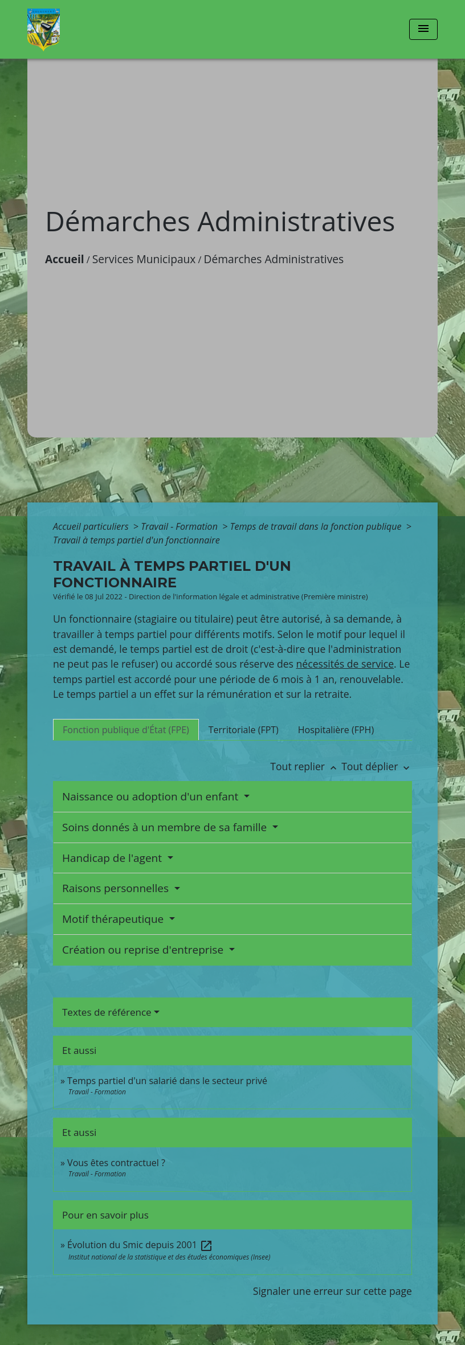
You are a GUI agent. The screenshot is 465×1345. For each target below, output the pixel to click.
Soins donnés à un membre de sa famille (166, 827)
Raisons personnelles (117, 888)
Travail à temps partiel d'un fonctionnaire (136, 540)
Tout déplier (376, 766)
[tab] (126, 730)
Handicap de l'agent (113, 858)
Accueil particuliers (92, 526)
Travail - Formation (180, 526)
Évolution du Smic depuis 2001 (140, 1244)
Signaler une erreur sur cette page (332, 1291)
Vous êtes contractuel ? (116, 1162)
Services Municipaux (144, 259)
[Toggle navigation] (423, 29)
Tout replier (305, 766)
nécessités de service (345, 664)
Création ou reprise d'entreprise (144, 949)
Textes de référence (107, 1012)
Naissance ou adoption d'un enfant (151, 796)
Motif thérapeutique (114, 918)
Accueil (64, 259)
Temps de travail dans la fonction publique (316, 526)
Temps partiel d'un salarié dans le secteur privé (167, 1080)
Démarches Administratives (274, 259)
